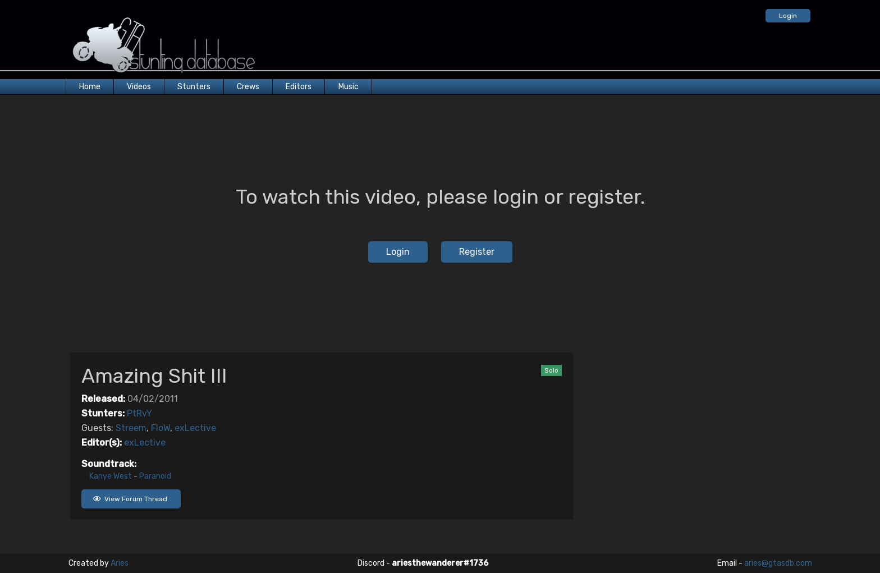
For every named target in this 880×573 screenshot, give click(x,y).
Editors (298, 86)
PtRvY (139, 413)
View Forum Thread (130, 499)
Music (348, 86)
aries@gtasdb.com (778, 563)
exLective (195, 428)
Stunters (193, 86)
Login (788, 16)
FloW (160, 428)
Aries (120, 563)
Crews (248, 86)
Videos (139, 86)
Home (89, 86)
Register (476, 251)
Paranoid (155, 476)
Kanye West (110, 476)
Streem (131, 428)
